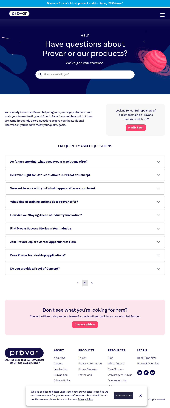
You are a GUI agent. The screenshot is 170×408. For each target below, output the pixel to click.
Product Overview (148, 363)
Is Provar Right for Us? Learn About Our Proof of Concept (50, 175)
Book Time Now (146, 357)
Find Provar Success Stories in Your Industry (41, 228)
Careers (58, 363)
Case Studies (116, 369)
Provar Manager (87, 369)
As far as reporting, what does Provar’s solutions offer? (49, 162)
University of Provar (120, 374)
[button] (140, 395)
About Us (59, 357)
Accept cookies (123, 395)
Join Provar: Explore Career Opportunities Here (43, 242)
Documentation (117, 380)
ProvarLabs (61, 374)
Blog (110, 357)
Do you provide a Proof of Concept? (35, 269)
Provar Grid (85, 374)
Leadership (60, 369)
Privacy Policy (85, 399)
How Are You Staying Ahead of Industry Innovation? (46, 215)
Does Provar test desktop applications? (38, 255)
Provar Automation (90, 363)
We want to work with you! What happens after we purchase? (52, 188)
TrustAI (82, 357)
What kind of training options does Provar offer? (44, 202)
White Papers (116, 363)
